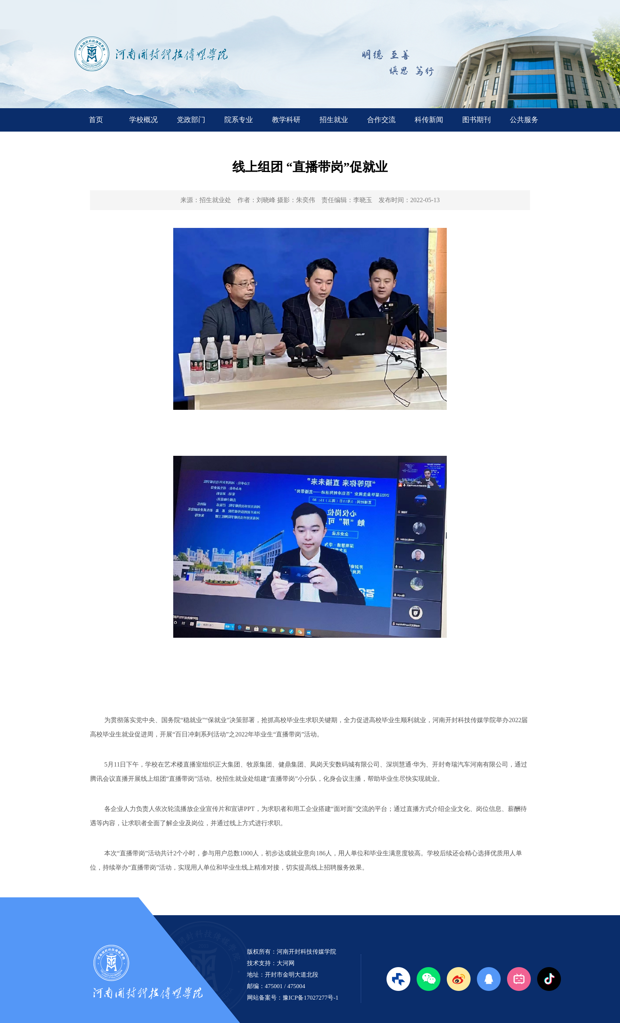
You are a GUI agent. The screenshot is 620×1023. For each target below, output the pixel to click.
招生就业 (334, 120)
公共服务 (524, 120)
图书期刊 (476, 120)
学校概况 (143, 120)
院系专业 (238, 120)
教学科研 (286, 120)
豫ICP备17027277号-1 (311, 997)
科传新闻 (429, 120)
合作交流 (381, 120)
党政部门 (191, 120)
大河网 (286, 963)
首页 (96, 120)
